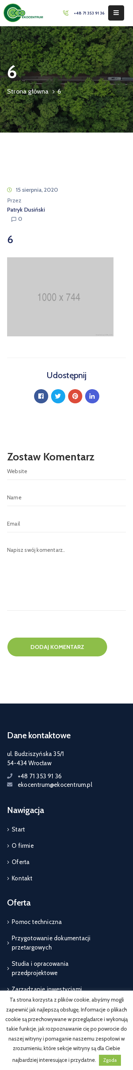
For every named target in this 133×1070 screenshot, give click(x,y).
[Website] (66, 471)
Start (18, 829)
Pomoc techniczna (37, 921)
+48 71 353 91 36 (89, 13)
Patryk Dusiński (26, 209)
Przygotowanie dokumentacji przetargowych (51, 943)
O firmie (23, 845)
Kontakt (22, 878)
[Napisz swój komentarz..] (66, 576)
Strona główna (28, 91)
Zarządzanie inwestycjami (47, 989)
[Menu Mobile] (116, 13)
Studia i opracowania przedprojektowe (40, 968)
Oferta (20, 861)
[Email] (66, 523)
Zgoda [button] (110, 1060)
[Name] (66, 497)
